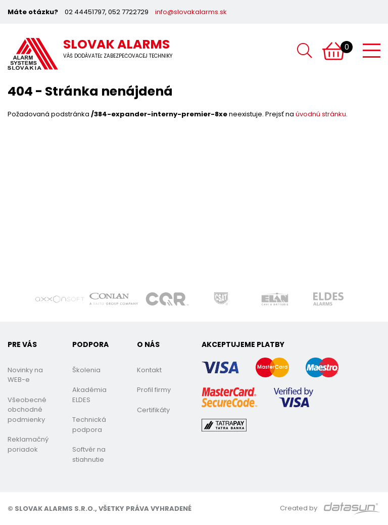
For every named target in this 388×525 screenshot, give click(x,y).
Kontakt (149, 370)
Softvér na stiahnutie (89, 454)
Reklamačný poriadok (28, 444)
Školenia (86, 370)
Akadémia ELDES (89, 395)
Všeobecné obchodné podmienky (27, 409)
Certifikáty (153, 410)
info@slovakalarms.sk (191, 12)
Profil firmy (154, 390)
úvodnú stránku (321, 114)
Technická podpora (89, 424)
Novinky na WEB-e (25, 375)
